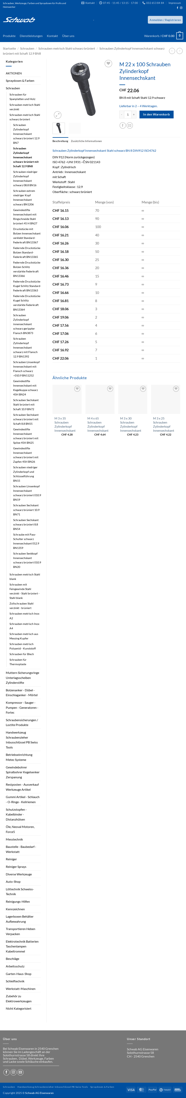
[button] (165, 20)
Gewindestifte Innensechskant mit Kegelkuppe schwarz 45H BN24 (25, 387)
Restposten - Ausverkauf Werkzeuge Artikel (22, 787)
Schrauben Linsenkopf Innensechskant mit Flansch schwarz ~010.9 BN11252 (26, 368)
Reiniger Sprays (16, 866)
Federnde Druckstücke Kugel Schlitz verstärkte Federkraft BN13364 (26, 302)
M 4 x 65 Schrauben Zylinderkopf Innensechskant (97, 424)
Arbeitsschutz (15, 966)
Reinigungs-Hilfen (18, 901)
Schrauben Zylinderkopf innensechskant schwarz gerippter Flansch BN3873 (24, 324)
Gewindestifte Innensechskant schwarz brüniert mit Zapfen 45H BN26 (25, 455)
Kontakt (52, 36)
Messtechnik (14, 839)
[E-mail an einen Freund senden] (130, 125)
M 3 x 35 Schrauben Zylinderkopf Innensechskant (65, 424)
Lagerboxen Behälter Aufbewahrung (20, 919)
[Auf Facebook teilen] (123, 125)
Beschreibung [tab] (60, 141)
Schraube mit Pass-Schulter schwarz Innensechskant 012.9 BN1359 (26, 541)
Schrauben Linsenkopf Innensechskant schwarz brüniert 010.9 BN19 (27, 493)
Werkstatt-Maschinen (20, 988)
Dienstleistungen (31, 36)
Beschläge (12, 958)
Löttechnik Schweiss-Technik (20, 891)
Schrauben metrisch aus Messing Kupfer (23, 636)
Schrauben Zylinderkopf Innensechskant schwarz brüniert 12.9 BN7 (26, 133)
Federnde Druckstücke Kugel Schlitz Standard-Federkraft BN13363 (27, 286)
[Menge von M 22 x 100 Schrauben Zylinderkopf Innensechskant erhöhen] (134, 114)
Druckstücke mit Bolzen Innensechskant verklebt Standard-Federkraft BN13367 (26, 235)
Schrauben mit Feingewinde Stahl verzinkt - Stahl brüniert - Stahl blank (24, 591)
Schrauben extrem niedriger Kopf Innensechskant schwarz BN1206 (24, 197)
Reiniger (11, 859)
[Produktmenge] (128, 114)
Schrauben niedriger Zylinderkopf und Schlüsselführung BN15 (25, 474)
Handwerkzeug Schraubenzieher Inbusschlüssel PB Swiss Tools (22, 739)
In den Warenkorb (156, 114)
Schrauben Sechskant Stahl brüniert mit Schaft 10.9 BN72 (26, 404)
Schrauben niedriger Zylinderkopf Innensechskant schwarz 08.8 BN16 (25, 178)
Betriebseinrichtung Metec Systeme (19, 757)
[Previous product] (180, 51)
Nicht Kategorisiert (18, 1008)
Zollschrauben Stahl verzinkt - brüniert (21, 606)
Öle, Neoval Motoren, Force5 (20, 829)
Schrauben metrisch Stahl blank (24, 576)
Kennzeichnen (15, 909)
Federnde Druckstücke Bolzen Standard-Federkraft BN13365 (26, 252)
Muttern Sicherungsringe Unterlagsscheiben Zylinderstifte (22, 677)
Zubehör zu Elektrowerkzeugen (19, 998)
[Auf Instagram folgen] (181, 8)
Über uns (68, 36)
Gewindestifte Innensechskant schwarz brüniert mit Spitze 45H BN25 (25, 436)
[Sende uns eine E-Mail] (20, 1072)
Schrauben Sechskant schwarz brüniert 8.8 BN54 (26, 524)
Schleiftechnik (15, 981)
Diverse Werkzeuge (19, 874)
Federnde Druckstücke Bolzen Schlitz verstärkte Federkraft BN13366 (26, 269)
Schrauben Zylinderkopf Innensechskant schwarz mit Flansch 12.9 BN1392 (25, 347)
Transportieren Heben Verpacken (20, 931)
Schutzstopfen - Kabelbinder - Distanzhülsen (16, 814)
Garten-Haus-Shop (18, 974)
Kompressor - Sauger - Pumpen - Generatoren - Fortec (22, 707)
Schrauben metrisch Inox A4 (24, 626)
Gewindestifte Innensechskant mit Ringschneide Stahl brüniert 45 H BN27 (25, 216)
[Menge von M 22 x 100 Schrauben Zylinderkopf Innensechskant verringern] (121, 114)
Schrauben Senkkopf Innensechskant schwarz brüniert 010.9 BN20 (27, 560)
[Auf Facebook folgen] (177, 8)
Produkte (9, 36)
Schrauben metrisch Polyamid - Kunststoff (22, 646)
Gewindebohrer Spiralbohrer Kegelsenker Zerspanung (23, 772)
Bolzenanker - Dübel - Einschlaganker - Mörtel (22, 692)
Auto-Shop (13, 881)
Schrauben (27, 48)
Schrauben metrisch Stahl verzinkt (24, 107)
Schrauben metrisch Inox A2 (24, 616)
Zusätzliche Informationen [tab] (86, 141)
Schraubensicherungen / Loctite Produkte (22, 722)
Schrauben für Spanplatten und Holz (22, 97)
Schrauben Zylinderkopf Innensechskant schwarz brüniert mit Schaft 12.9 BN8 (26, 157)
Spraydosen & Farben (20, 80)
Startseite (9, 48)
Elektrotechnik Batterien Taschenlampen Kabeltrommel (22, 946)
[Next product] (172, 51)
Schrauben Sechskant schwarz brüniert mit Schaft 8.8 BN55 (26, 419)
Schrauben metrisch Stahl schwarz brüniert (66, 48)
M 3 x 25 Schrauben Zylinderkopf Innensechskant (163, 424)
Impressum (175, 2)
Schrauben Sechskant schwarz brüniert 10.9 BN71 (26, 510)
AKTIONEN (14, 73)
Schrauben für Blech (21, 654)
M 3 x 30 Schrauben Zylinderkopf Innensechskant (130, 424)
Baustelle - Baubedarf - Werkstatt (21, 849)
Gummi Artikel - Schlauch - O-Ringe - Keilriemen (23, 799)
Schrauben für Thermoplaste (18, 662)
